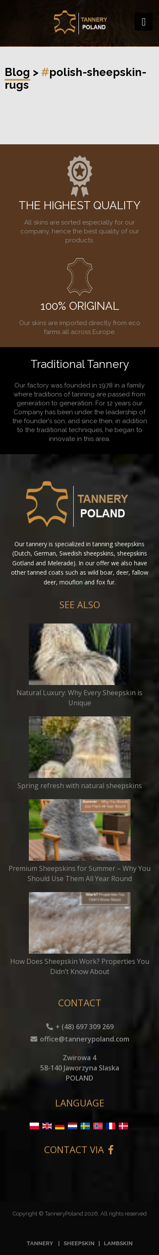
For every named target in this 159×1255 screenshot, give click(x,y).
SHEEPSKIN (79, 1243)
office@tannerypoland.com (79, 1039)
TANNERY (39, 1243)
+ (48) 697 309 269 (79, 1026)
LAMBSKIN (118, 1243)
